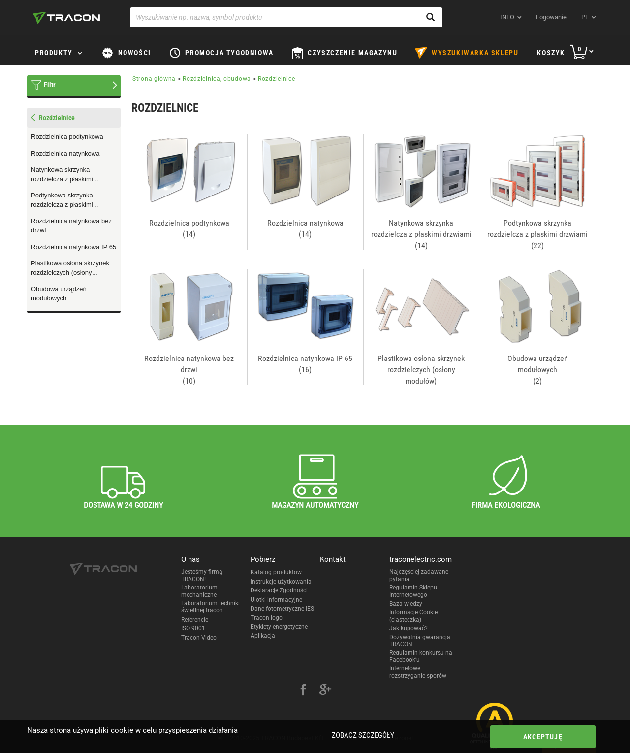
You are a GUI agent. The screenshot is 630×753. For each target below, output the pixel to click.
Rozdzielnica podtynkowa (67, 136)
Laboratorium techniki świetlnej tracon (210, 607)
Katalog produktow (276, 572)
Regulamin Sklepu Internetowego (413, 591)
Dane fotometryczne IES (282, 608)
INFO (507, 17)
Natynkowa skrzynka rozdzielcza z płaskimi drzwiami (62, 175)
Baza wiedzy (405, 603)
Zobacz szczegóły (363, 735)
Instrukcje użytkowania (281, 581)
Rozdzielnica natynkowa (65, 153)
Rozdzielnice (276, 78)
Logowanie (551, 17)
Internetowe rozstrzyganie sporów (417, 672)
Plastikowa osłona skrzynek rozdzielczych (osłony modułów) (70, 268)
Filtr (50, 85)
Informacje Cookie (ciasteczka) (413, 615)
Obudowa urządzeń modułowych (59, 293)
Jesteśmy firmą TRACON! (201, 575)
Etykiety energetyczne (279, 626)
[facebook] (303, 691)
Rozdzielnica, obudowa (217, 78)
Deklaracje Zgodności (279, 590)
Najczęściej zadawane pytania (418, 575)
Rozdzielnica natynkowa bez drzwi (71, 225)
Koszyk (551, 53)
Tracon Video (199, 637)
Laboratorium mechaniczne (199, 591)
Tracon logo (267, 617)
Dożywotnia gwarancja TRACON (419, 641)
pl (585, 17)
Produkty (54, 53)
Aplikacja (263, 635)
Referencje (194, 619)
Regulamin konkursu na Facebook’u (420, 656)
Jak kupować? (408, 628)
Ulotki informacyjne (276, 599)
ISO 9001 (193, 628)
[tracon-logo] (66, 17)
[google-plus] (325, 691)
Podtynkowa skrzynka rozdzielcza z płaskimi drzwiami (62, 200)
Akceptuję (543, 737)
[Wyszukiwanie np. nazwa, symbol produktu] (286, 17)
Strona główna (154, 78)
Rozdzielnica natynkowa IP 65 (73, 247)
